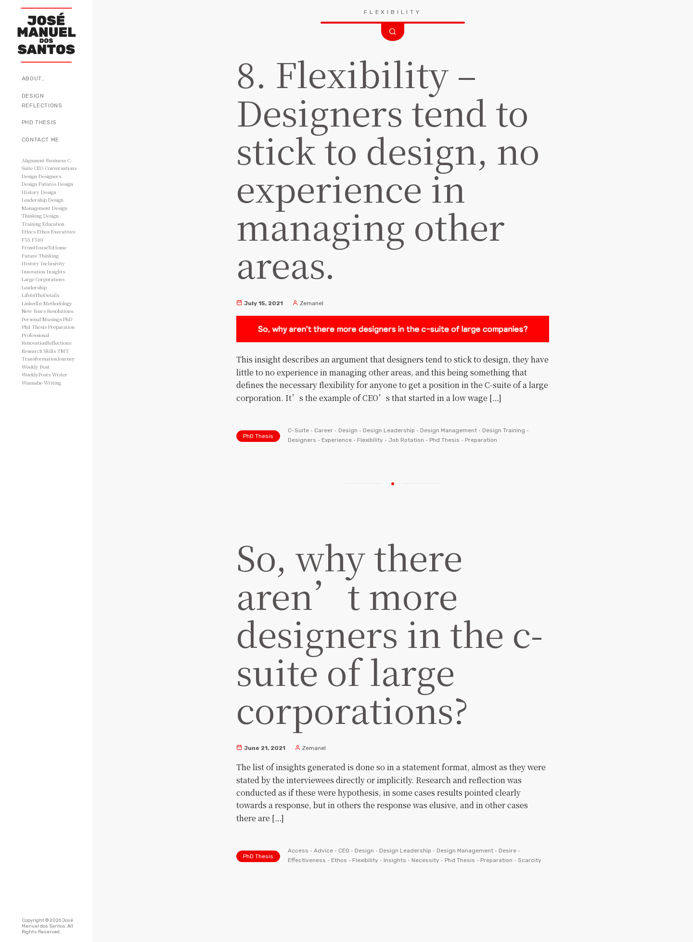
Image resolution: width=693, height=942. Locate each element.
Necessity (425, 860)
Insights (395, 860)
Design (348, 430)
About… (33, 78)
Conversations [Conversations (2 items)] (61, 167)
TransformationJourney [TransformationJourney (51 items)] (48, 358)
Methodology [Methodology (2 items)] (57, 303)
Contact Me (40, 139)
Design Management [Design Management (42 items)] (43, 203)
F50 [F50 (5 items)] (26, 239)
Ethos (339, 860)
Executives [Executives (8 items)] (63, 231)
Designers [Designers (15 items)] (49, 176)
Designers (302, 440)
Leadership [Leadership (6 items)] (34, 287)
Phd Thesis (444, 440)
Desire (507, 850)
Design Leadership (389, 430)
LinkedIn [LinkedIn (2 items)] (32, 303)
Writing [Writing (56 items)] (52, 382)
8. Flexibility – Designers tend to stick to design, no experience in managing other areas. (388, 168)
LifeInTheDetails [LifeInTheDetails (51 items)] (40, 294)
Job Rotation (406, 440)
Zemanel (307, 303)
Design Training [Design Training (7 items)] (40, 219)
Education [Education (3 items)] (53, 223)
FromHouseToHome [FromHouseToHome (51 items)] (44, 247)
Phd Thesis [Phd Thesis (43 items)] (34, 326)
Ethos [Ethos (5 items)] (43, 231)
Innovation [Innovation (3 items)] (33, 271)
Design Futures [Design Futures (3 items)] (39, 183)
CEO (343, 850)
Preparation (481, 440)
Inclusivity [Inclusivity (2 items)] (53, 263)
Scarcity (529, 860)
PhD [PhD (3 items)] (68, 319)
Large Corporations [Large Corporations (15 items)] (43, 279)
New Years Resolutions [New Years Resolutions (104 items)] (47, 310)
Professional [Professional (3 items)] (35, 334)
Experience (336, 440)
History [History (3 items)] (30, 263)
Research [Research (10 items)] (32, 350)
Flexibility (370, 440)
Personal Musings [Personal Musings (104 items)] (42, 319)
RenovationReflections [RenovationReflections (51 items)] (46, 342)
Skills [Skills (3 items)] (50, 350)
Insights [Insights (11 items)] (56, 271)
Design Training (503, 430)
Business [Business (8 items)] (56, 160)
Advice (323, 850)
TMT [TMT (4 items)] (63, 350)
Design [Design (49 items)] (29, 176)
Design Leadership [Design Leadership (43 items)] (39, 196)
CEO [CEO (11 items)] (39, 167)
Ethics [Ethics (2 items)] (29, 231)
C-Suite (298, 430)
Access (298, 850)
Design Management (448, 430)
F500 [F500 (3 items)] (37, 239)
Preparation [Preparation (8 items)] (61, 326)
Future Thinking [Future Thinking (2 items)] (40, 255)
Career (323, 430)
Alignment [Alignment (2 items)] (33, 160)
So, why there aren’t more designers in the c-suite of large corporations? (389, 632)
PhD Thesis (39, 122)
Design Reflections (42, 100)
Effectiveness (307, 860)
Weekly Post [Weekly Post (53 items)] (36, 366)
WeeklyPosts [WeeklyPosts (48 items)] (36, 374)
